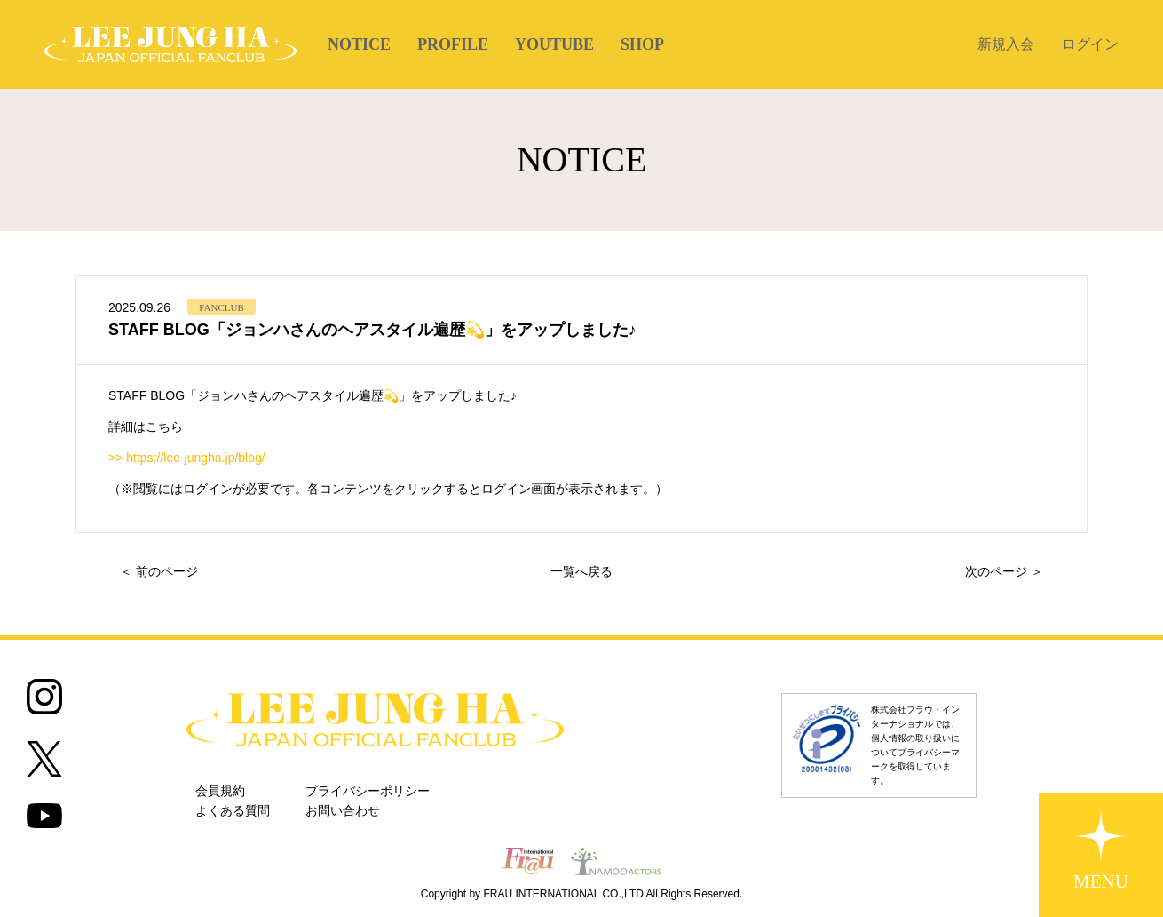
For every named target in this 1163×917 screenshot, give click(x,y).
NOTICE (359, 44)
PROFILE (452, 44)
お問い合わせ (342, 810)
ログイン (1090, 44)
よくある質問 (232, 810)
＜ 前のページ (159, 571)
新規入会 (1005, 44)
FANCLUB (221, 307)
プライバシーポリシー (367, 791)
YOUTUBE (554, 44)
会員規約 (220, 791)
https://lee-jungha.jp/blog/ (195, 458)
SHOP (642, 44)
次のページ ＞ (1004, 571)
